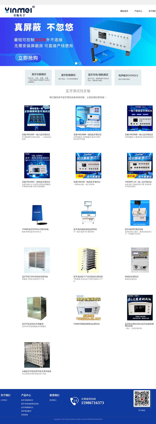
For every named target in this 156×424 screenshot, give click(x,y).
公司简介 (4, 400)
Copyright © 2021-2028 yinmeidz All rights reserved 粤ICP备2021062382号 (78, 419)
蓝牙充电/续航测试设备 (30, 404)
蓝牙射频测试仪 (27, 407)
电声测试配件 (26, 411)
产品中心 (138, 11)
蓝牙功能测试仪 (27, 400)
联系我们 (53, 400)
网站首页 (124, 11)
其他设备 (24, 415)
